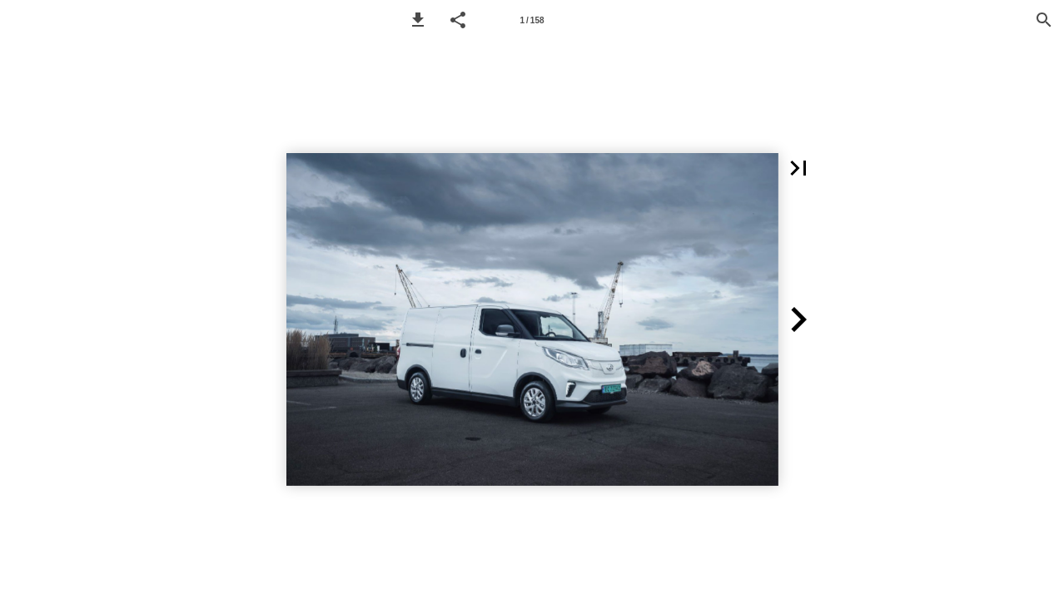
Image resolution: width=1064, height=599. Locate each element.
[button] (418, 20)
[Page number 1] (532, 20)
